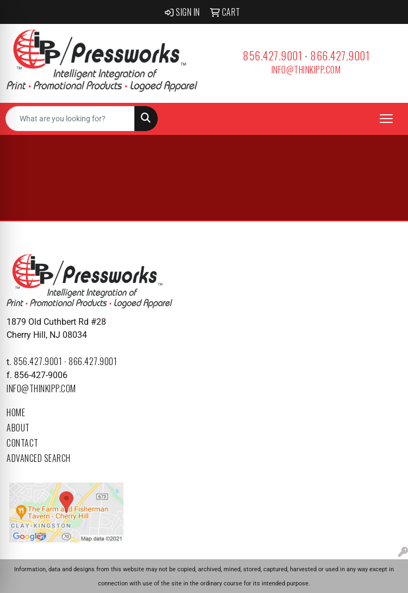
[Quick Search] (70, 118)
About (18, 427)
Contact (23, 442)
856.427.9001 (272, 55)
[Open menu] (386, 118)
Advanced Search (39, 458)
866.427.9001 (339, 55)
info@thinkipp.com (306, 69)
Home (16, 412)
